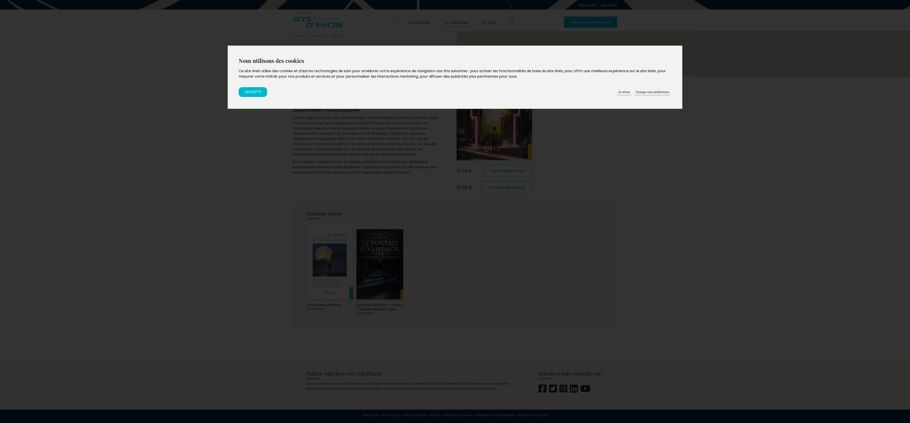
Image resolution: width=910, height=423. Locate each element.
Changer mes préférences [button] (652, 92)
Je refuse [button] (624, 92)
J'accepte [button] (252, 92)
